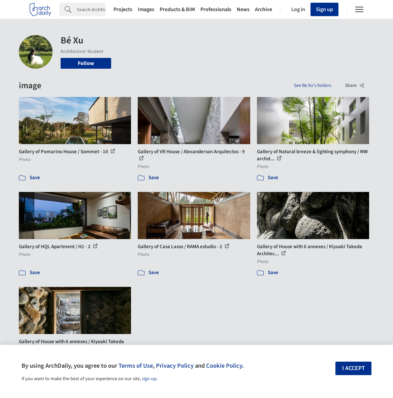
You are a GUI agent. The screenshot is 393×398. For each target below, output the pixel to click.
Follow (86, 63)
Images (146, 9)
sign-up (149, 378)
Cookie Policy (224, 365)
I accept (353, 368)
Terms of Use (136, 365)
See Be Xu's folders (312, 85)
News (243, 9)
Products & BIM (177, 9)
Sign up (324, 9)
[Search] (91, 9)
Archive (263, 9)
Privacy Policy (175, 365)
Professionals (215, 9)
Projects (122, 9)
